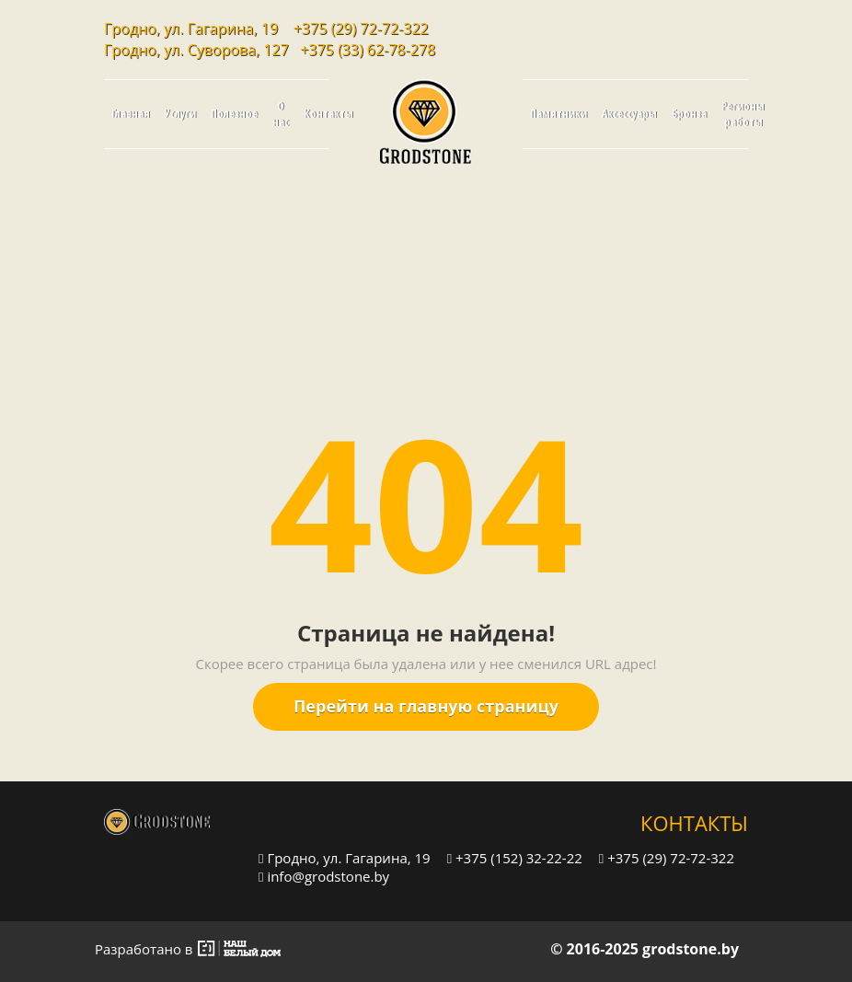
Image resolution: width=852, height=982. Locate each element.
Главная (130, 113)
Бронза (689, 113)
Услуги (180, 113)
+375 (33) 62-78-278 (367, 50)
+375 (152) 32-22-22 (514, 857)
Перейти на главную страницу (426, 706)
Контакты (328, 113)
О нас (280, 114)
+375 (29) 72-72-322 (361, 28)
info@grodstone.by (324, 875)
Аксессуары (629, 113)
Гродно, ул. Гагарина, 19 (345, 857)
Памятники (558, 113)
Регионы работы (743, 114)
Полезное (234, 113)
